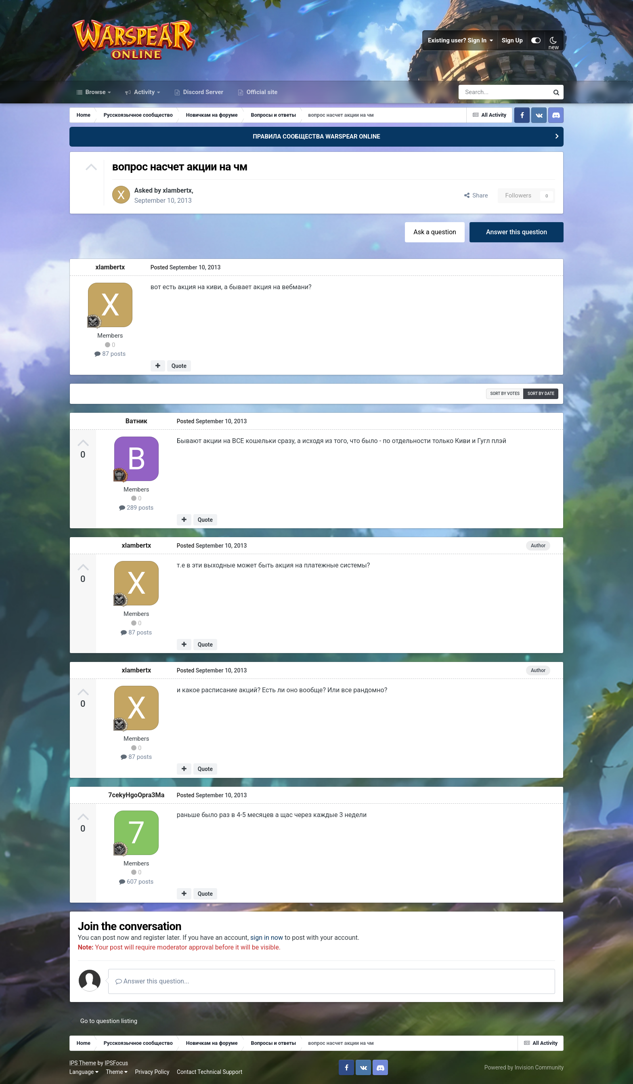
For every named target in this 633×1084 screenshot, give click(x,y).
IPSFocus (116, 1063)
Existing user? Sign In (460, 40)
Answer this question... (152, 981)
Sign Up (512, 40)
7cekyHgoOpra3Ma (136, 794)
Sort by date (541, 393)
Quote (179, 366)
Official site (261, 92)
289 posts (136, 507)
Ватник (136, 420)
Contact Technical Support (209, 1071)
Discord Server (202, 92)
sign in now (266, 937)
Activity (144, 92)
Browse (95, 92)
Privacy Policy (152, 1071)
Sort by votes (505, 393)
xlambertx (177, 190)
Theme (117, 1071)
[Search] (482, 92)
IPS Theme (82, 1063)
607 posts (136, 881)
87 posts (110, 353)
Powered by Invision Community (524, 1067)
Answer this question (516, 231)
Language (84, 1071)
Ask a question (434, 231)
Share (476, 195)
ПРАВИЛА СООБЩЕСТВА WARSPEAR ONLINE (316, 136)
